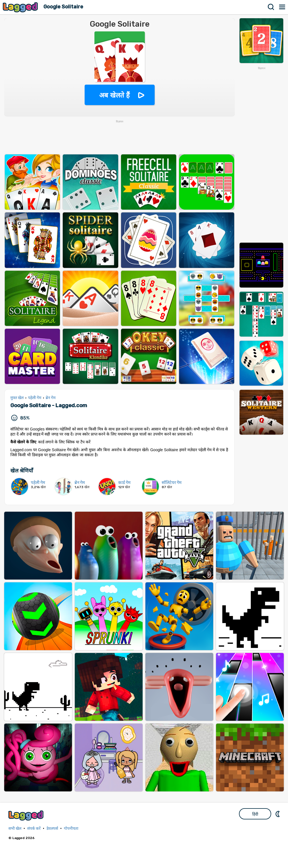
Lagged (21, 7)
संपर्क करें (34, 828)
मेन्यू (282, 7)
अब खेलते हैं (114, 95)
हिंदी (255, 814)
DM (278, 813)
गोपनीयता (71, 828)
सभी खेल (14, 828)
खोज (271, 7)
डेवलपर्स (52, 828)
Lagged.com (26, 815)
